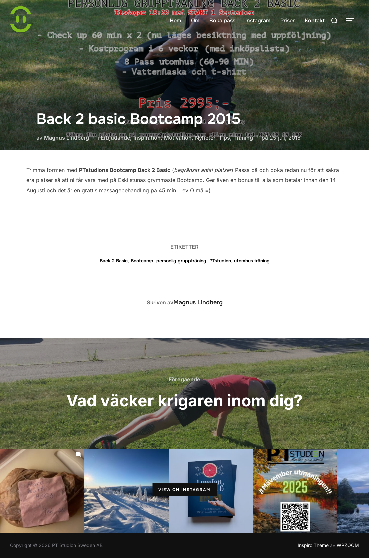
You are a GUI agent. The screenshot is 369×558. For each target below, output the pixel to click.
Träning (243, 137)
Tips (224, 137)
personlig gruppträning (181, 261)
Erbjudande (115, 137)
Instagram (257, 20)
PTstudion (220, 261)
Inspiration (147, 137)
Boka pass (222, 20)
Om (195, 20)
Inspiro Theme (313, 545)
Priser (287, 20)
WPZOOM (348, 545)
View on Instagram (184, 489)
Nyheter (205, 137)
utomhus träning (252, 261)
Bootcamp (142, 261)
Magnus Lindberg (66, 137)
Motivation (178, 137)
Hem (175, 20)
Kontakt (315, 20)
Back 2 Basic (114, 261)
